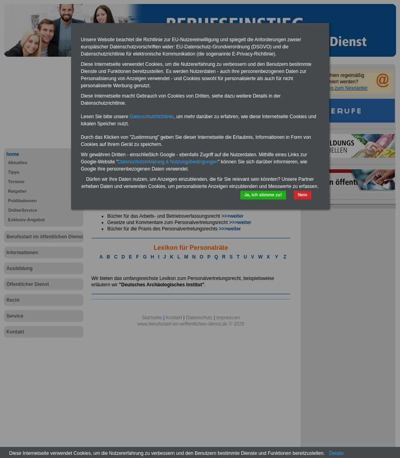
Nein (302, 194)
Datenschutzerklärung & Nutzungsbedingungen (168, 162)
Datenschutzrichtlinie (151, 116)
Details (336, 453)
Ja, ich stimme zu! (263, 194)
